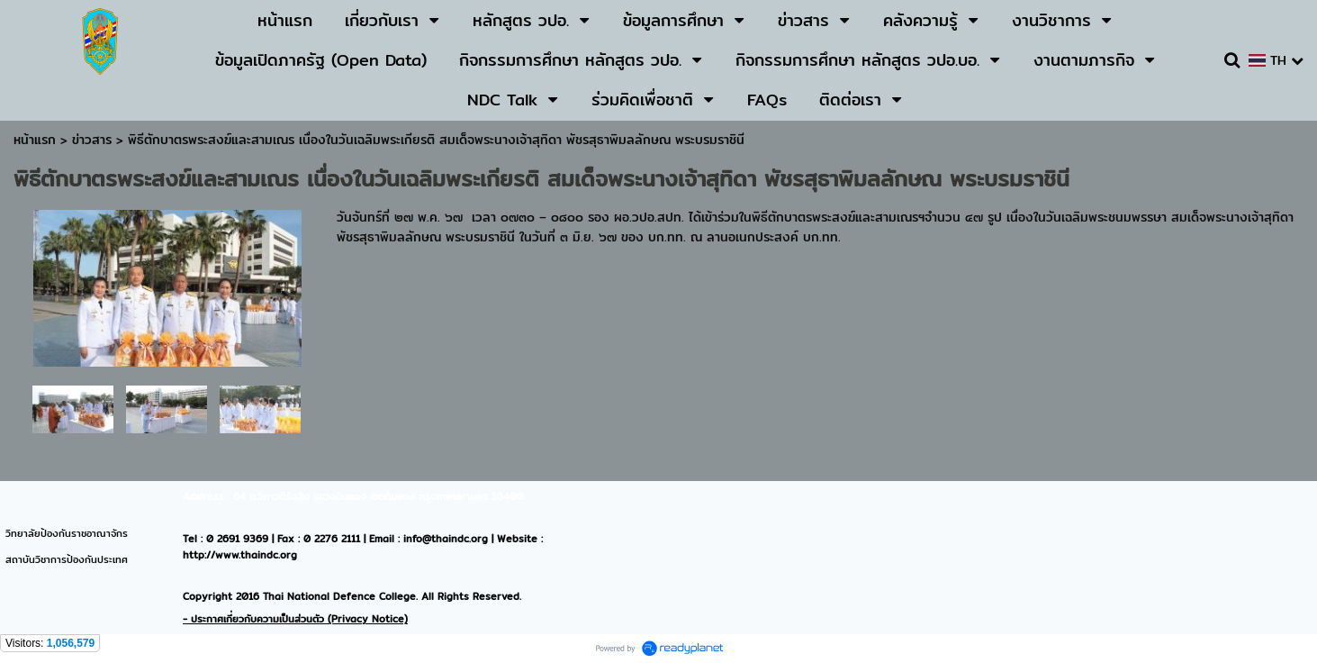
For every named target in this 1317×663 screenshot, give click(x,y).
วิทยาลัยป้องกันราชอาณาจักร (66, 533)
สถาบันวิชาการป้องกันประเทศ (66, 559)
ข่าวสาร (94, 140)
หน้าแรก (35, 140)
